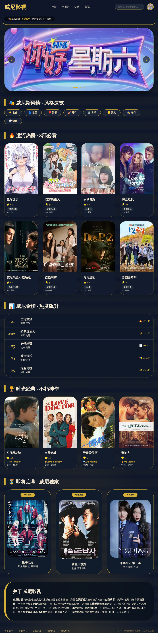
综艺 (77, 6)
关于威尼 (8, 631)
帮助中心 (23, 631)
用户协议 (51, 631)
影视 (87, 6)
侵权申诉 (65, 631)
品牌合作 (37, 631)
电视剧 (65, 6)
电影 (54, 6)
